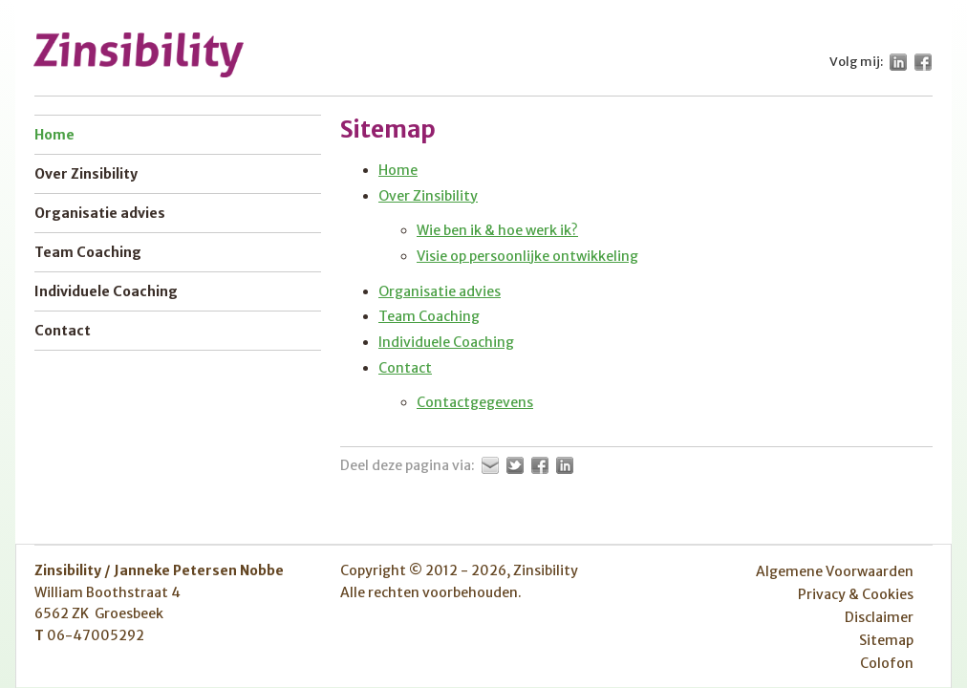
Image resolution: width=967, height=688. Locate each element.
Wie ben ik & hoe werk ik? (497, 230)
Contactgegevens (475, 402)
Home (398, 170)
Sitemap (886, 640)
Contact (405, 367)
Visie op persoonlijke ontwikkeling (527, 256)
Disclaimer (879, 617)
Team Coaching (429, 316)
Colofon (886, 663)
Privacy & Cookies (855, 594)
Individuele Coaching (446, 342)
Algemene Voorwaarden (834, 571)
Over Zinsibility (428, 195)
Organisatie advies (439, 291)
